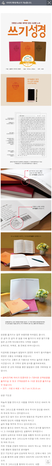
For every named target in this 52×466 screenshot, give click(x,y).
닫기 (49, 2)
